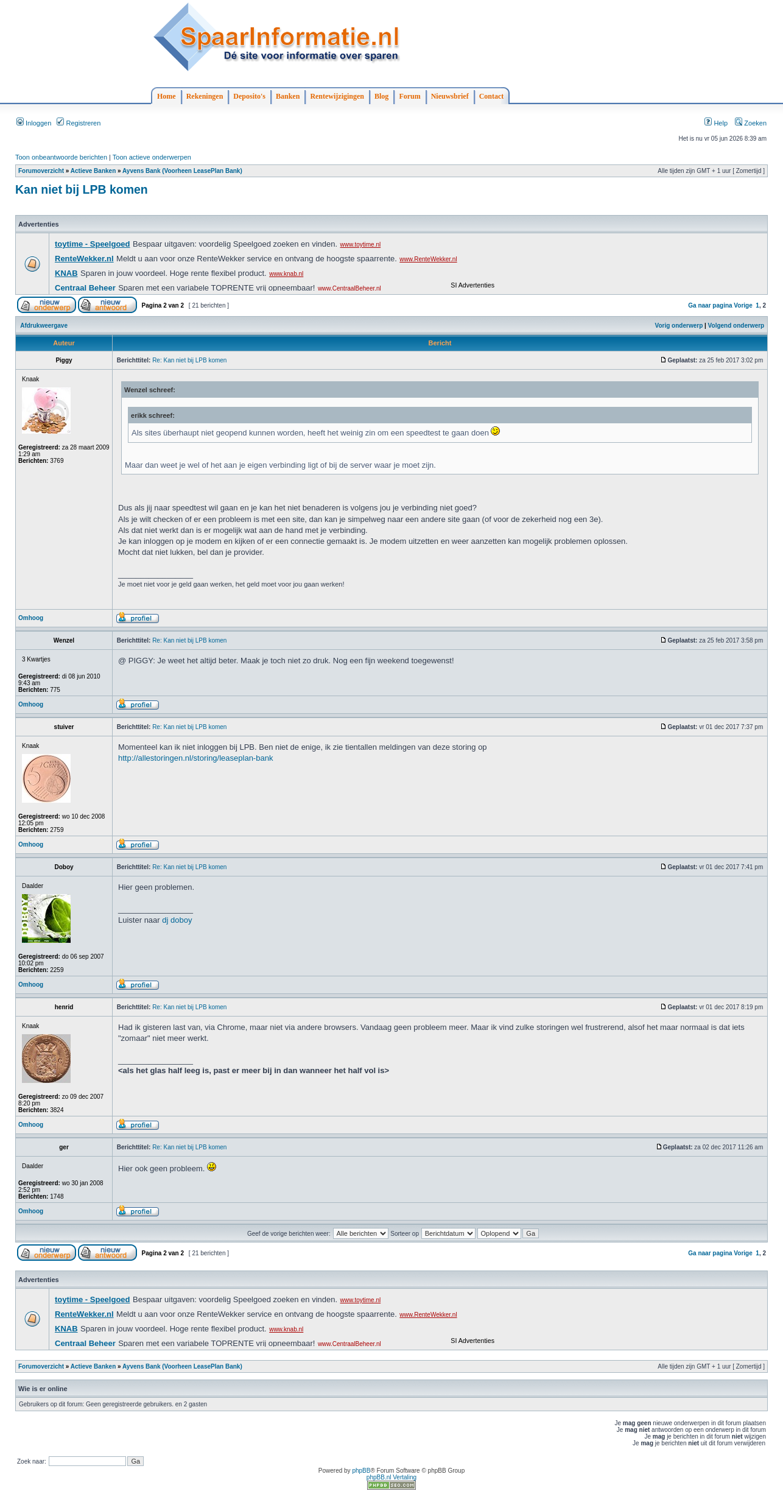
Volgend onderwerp (736, 325)
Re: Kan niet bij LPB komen (189, 360)
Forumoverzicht (41, 170)
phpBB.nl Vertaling (391, 1477)
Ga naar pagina (710, 305)
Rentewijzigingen (337, 96)
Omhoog (30, 618)
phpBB (361, 1470)
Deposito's (249, 96)
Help (716, 123)
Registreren (78, 123)
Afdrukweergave (44, 325)
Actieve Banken (93, 170)
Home (166, 96)
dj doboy (177, 920)
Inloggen (33, 123)
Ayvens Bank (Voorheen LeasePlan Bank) (182, 170)
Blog (381, 96)
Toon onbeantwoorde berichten (61, 157)
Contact (491, 96)
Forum (409, 96)
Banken (288, 96)
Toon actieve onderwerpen (152, 157)
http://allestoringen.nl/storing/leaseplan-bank (195, 758)
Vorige (743, 305)
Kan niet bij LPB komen (81, 189)
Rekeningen (204, 96)
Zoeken (751, 123)
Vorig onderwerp (679, 325)
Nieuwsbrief (450, 96)
